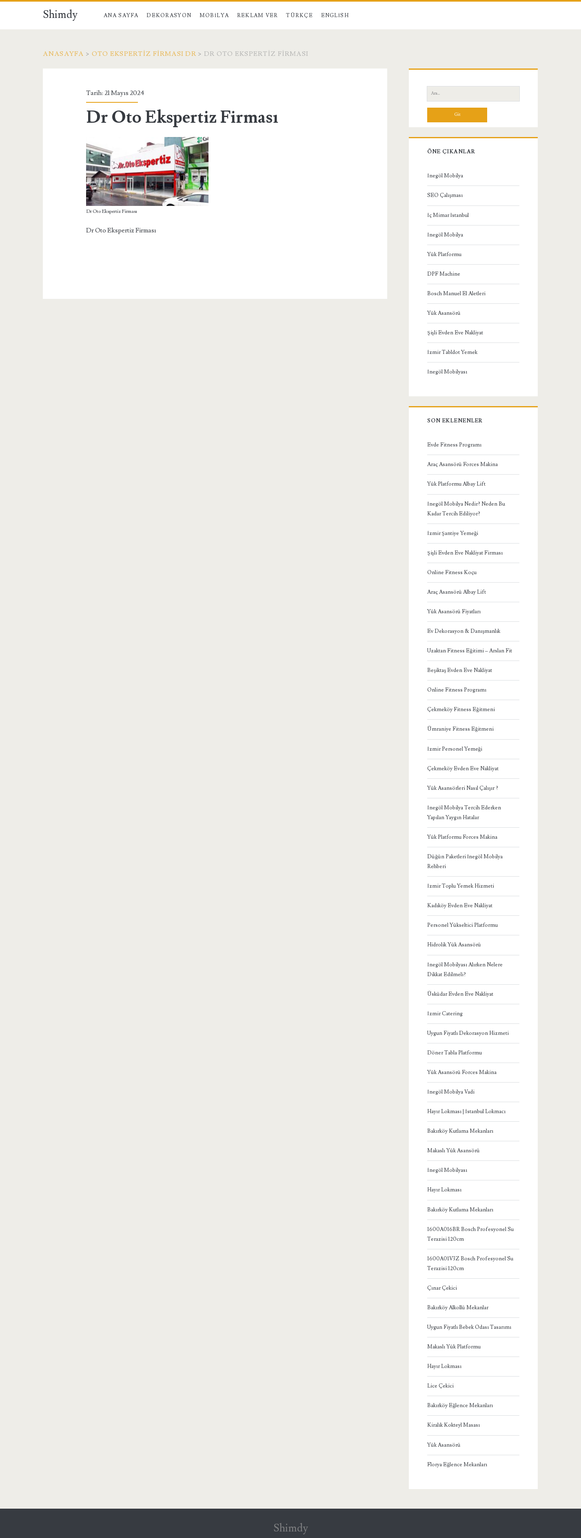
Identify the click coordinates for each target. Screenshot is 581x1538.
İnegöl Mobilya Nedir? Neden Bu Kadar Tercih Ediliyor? (466, 509)
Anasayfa (63, 54)
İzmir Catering (444, 1013)
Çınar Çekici (442, 1288)
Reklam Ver (257, 15)
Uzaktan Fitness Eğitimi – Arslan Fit (469, 650)
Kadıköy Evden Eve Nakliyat (459, 905)
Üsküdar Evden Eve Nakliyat (460, 994)
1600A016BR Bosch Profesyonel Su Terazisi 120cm (470, 1234)
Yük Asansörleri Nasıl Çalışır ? (462, 788)
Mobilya (214, 15)
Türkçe (299, 15)
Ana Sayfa (121, 15)
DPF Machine (443, 274)
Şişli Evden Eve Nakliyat (455, 332)
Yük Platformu (444, 254)
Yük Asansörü (444, 313)
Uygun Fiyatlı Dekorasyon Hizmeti (468, 1033)
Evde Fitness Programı (454, 445)
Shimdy (60, 15)
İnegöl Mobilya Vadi (450, 1092)
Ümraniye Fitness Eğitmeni (460, 729)
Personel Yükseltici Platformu (462, 925)
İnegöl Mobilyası (447, 372)
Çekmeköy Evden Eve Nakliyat (463, 768)
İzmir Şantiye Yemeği (452, 533)
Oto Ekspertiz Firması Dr (144, 54)
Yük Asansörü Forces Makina (462, 1072)
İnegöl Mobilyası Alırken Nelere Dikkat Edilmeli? (464, 969)
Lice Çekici (440, 1386)
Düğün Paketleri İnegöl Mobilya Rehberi (465, 861)
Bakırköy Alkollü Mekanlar (457, 1307)
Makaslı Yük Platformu (454, 1347)
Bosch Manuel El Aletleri (456, 293)
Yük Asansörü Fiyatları (454, 611)
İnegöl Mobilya (445, 175)
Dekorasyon (168, 15)
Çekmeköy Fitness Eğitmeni (461, 709)
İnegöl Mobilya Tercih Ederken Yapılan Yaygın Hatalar (464, 812)
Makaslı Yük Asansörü (453, 1150)
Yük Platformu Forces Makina (462, 837)
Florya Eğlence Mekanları (457, 1464)
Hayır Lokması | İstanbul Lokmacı (466, 1111)
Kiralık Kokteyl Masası (453, 1425)
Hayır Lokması (444, 1190)
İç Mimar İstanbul (448, 215)
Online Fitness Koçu (452, 572)
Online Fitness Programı (456, 690)
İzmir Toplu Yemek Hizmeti (460, 886)
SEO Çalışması (445, 195)
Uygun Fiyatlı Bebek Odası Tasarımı (469, 1327)
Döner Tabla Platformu (454, 1053)
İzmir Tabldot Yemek (452, 352)
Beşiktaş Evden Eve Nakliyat (459, 670)
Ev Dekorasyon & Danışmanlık (463, 631)
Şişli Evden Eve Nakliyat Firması (464, 553)
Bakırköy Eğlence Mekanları (460, 1405)
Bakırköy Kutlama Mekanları (460, 1131)
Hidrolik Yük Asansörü (454, 944)
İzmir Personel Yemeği (454, 749)
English (335, 15)
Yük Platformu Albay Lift (456, 484)
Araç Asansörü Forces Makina (462, 464)
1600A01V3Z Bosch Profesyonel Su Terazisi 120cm (470, 1263)
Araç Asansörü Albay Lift (456, 592)
